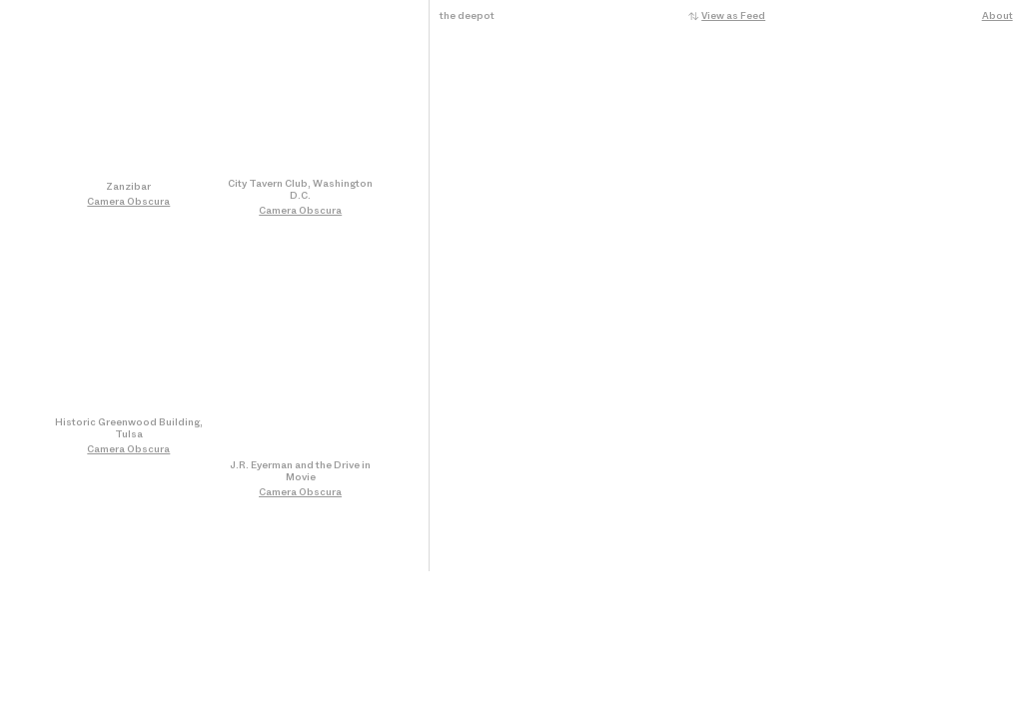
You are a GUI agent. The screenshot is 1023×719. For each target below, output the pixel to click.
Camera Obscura (128, 201)
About (997, 15)
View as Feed (733, 15)
